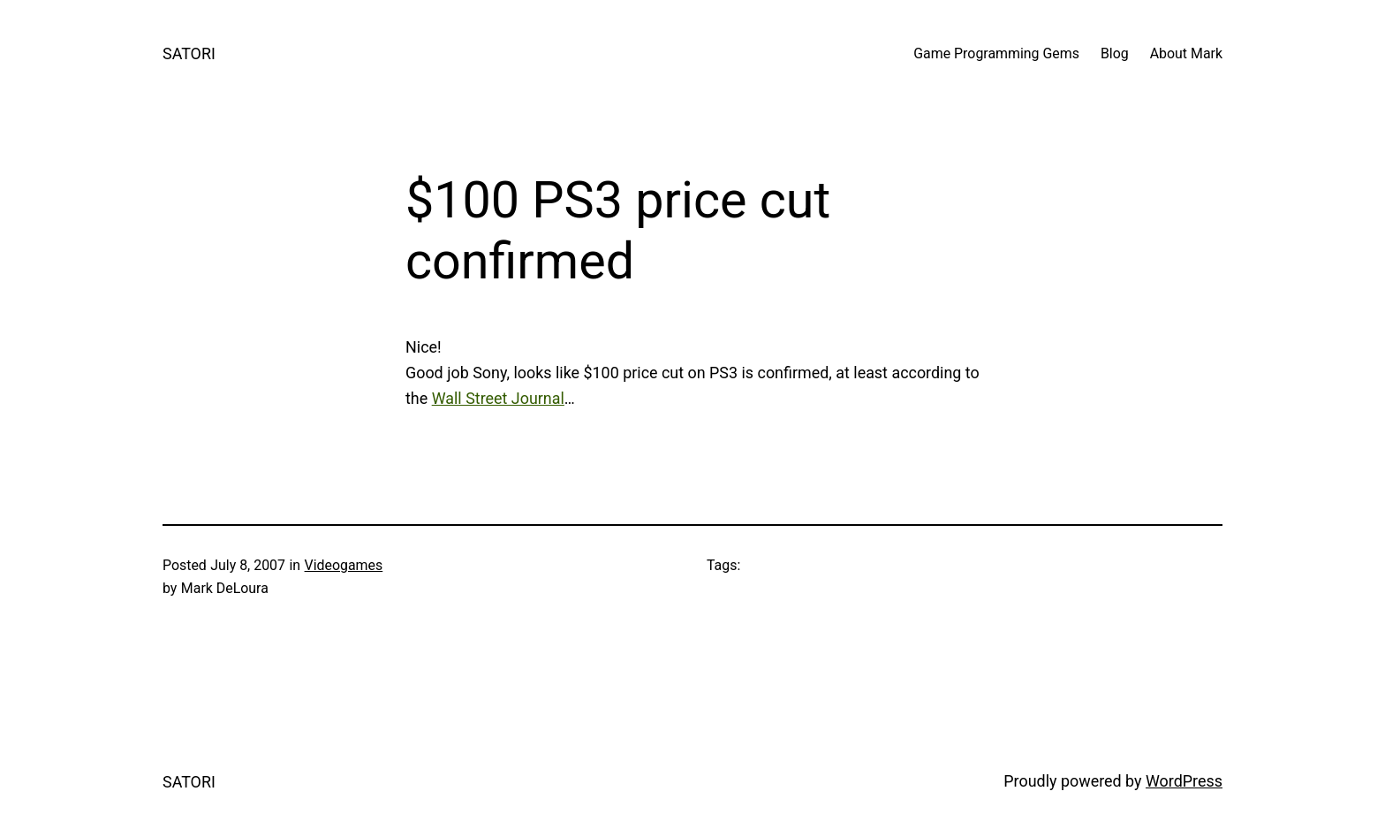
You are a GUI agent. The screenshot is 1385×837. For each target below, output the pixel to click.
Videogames (344, 565)
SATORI (189, 53)
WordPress (1184, 781)
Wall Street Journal (498, 398)
